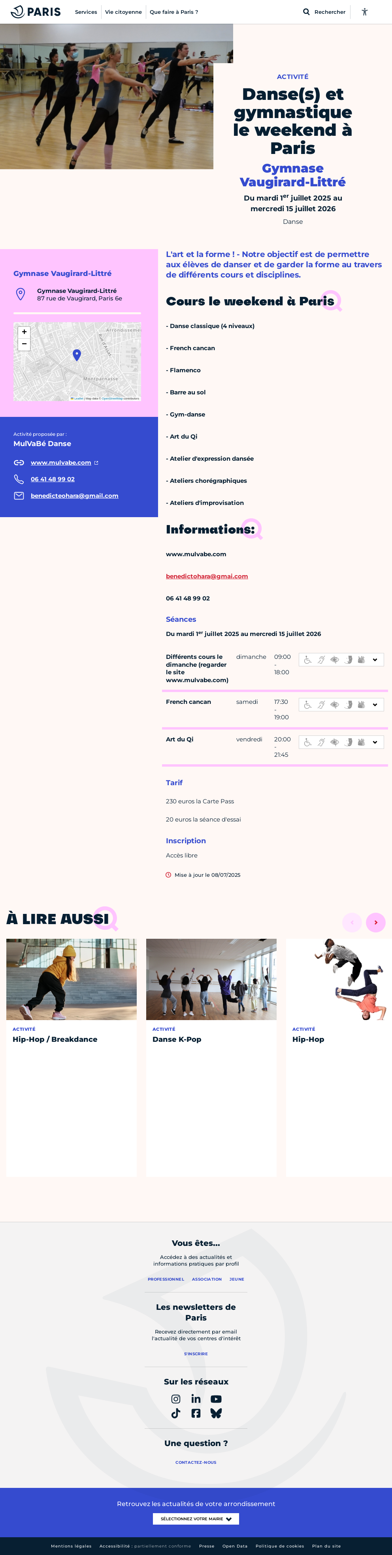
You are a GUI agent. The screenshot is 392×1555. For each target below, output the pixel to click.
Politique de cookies (280, 1546)
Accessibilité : (145, 1546)
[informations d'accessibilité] (341, 659)
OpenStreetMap (112, 398)
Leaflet (77, 398)
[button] (77, 355)
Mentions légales (71, 1546)
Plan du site (326, 1546)
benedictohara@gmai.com (207, 576)
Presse (207, 1546)
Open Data (235, 1546)
